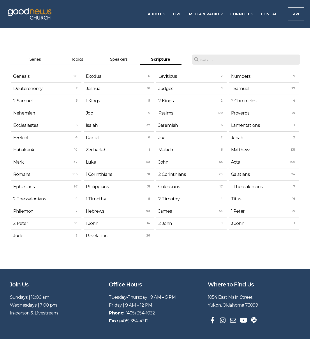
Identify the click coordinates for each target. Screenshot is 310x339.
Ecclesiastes (26, 125)
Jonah (237, 137)
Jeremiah (168, 125)
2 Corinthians (172, 174)
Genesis (21, 76)
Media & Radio (206, 14)
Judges (165, 88)
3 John (238, 223)
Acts (235, 162)
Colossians (169, 186)
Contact (270, 14)
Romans (21, 174)
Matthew (240, 149)
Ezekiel (20, 137)
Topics (77, 59)
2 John (165, 223)
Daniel (92, 137)
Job (89, 113)
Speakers (119, 59)
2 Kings (166, 100)
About (157, 14)
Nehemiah (24, 113)
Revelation (97, 235)
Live (177, 14)
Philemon (23, 211)
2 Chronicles (244, 100)
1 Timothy (96, 198)
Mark (18, 162)
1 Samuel (240, 88)
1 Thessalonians (247, 186)
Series (35, 59)
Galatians (240, 174)
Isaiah (92, 125)
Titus (236, 198)
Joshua (93, 88)
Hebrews (95, 211)
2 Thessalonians (29, 198)
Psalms (165, 113)
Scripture (160, 59)
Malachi (166, 149)
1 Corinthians (99, 174)
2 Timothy (169, 198)
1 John (92, 223)
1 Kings (93, 100)
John (163, 162)
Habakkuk (23, 149)
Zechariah (96, 149)
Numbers (241, 76)
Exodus (93, 76)
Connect (242, 14)
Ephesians (24, 186)
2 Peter (20, 223)
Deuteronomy (28, 88)
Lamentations (245, 125)
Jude (18, 235)
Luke (91, 162)
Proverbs (240, 113)
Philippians (97, 186)
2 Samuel (23, 100)
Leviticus (167, 76)
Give (296, 14)
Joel (162, 137)
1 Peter (238, 211)
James (165, 211)
